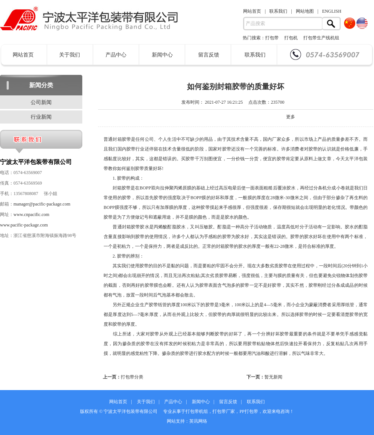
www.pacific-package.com (24, 225)
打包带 (272, 37)
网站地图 (305, 11)
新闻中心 (162, 55)
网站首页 (252, 11)
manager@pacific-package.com (41, 204)
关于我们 (69, 55)
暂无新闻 (273, 377)
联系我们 (278, 11)
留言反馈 (208, 55)
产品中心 (115, 55)
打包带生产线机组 (321, 37)
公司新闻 (41, 102)
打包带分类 (132, 377)
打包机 (291, 37)
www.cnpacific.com (31, 214)
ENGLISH (331, 11)
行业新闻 (41, 117)
